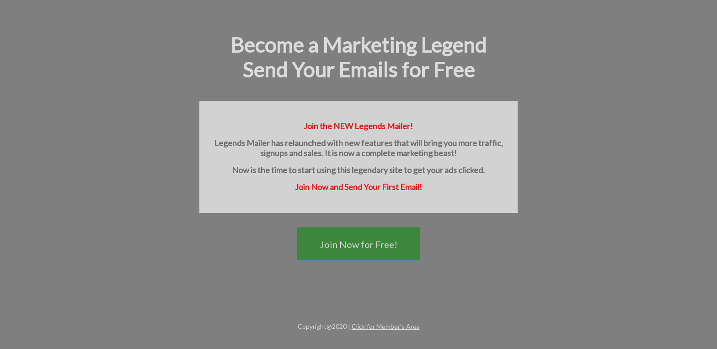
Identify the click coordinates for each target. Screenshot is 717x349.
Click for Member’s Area (386, 326)
